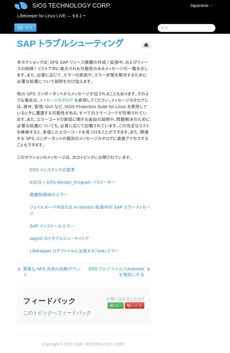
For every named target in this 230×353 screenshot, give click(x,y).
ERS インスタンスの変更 (52, 169)
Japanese (201, 5)
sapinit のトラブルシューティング (59, 238)
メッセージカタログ (56, 100)
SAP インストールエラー (52, 226)
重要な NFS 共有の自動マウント (52, 271)
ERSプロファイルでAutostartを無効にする (116, 271)
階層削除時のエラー (48, 194)
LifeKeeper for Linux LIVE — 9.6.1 (51, 15)
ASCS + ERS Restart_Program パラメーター (72, 182)
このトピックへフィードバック (57, 312)
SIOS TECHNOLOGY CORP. (71, 5)
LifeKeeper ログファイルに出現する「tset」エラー (74, 250)
